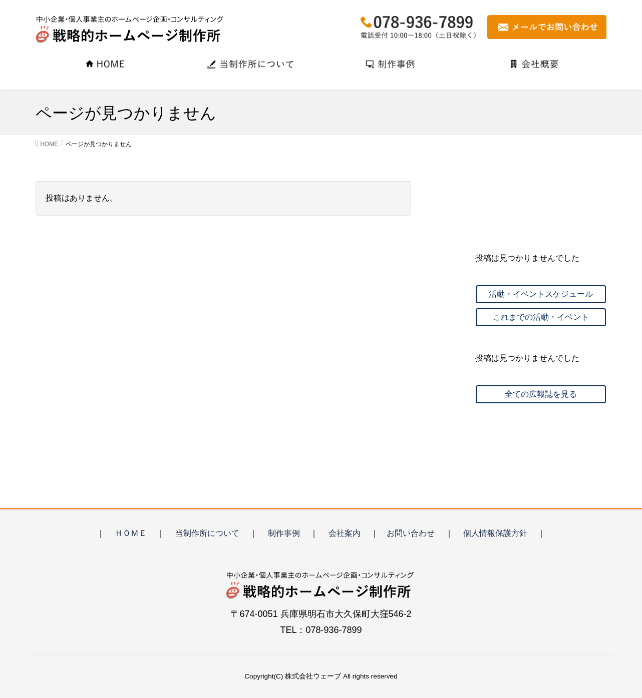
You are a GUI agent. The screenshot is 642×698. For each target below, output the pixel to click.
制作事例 (284, 533)
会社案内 (345, 533)
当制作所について (207, 533)
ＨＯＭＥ (131, 533)
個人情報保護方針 (495, 533)
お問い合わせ (411, 533)
